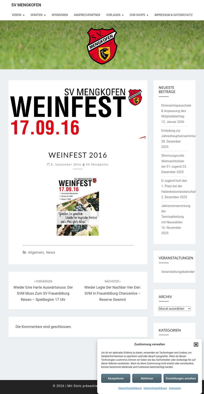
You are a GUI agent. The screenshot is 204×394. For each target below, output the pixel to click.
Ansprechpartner (87, 15)
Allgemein (36, 252)
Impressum (175, 388)
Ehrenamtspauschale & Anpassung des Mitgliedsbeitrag (176, 111)
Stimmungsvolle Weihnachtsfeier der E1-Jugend (172, 161)
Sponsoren (60, 15)
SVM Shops (137, 15)
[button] (196, 344)
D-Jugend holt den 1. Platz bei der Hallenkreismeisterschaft (179, 186)
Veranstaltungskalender (178, 272)
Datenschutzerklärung (130, 388)
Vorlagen (113, 15)
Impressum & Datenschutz (173, 15)
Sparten (36, 15)
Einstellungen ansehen (181, 378)
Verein (16, 15)
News (50, 252)
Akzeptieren (116, 378)
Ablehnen (147, 378)
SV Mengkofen (26, 5)
